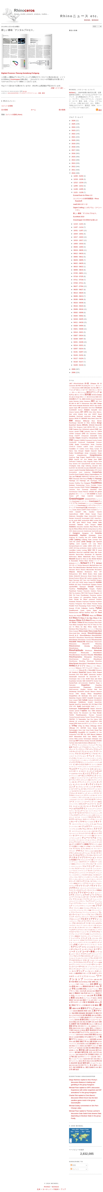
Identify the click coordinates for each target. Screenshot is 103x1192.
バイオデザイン (76, 875)
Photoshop (93, 595)
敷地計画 (89, 1061)
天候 (77, 1050)
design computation (91, 453)
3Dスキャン (93, 390)
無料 (95, 1065)
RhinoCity (98, 644)
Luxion (78, 550)
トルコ (73, 866)
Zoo (94, 743)
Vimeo (89, 728)
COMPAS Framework (85, 440)
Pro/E (76, 606)
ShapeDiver (85, 685)
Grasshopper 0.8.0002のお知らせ (85, 220)
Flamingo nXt (84, 480)
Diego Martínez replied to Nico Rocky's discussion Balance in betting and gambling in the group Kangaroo (83, 1082)
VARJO (99, 726)
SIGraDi (87, 691)
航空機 (85, 1015)
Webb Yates (87, 736)
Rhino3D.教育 (74, 635)
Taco (89, 710)
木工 (70, 1067)
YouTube (71, 743)
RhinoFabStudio (76, 650)
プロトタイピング (78, 923)
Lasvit (78, 544)
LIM (74, 548)
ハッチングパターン (90, 879)
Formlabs (93, 485)
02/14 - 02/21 (79, 345)
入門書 (71, 1056)
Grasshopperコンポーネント (80, 501)
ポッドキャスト (80, 927)
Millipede (72, 572)
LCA (90, 544)
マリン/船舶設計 (75, 936)
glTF (77, 496)
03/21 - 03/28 (79, 329)
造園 (74, 1041)
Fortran (100, 485)
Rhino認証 (92, 670)
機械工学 (71, 993)
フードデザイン (80, 901)
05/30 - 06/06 (79, 299)
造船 (77, 1041)
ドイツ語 (90, 859)
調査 (100, 1048)
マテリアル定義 (84, 934)
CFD (83, 433)
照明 (79, 1026)
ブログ (93, 914)
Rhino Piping (79, 629)
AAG (100, 397)
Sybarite (71, 710)
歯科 (89, 1022)
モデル (84, 947)
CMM (100, 438)
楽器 (77, 989)
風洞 (93, 1061)
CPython (79, 446)
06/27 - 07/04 (79, 286)
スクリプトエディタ (77, 831)
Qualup (89, 610)
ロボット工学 (86, 973)
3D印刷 (87, 394)
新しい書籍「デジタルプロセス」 (18, 30)
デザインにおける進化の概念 (93, 851)
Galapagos (94, 487)
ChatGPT (77, 435)
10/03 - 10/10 (79, 244)
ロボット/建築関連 (75, 973)
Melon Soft (98, 565)
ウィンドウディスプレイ (80, 766)
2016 (74, 153)
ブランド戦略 (87, 910)
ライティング (86, 954)
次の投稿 (4, 110)
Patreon (99, 591)
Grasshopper (15, 79)
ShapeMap (98, 685)
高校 (95, 1015)
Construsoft (81, 442)
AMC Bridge (97, 403)
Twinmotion (82, 719)
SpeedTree (78, 704)
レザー (96, 966)
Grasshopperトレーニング (86, 503)
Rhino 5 (76, 618)
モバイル (96, 947)
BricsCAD (98, 425)
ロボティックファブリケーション (82, 976)
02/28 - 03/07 (79, 339)
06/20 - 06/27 (79, 289)
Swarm (92, 708)
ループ (71, 964)
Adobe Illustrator (74, 401)
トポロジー (93, 862)
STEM (100, 704)
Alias (91, 403)
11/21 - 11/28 (79, 192)
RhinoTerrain (73, 663)
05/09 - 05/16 (79, 309)
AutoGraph (80, 416)
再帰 (97, 1017)
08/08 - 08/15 (79, 270)
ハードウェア (90, 872)
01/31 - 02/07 (79, 352)
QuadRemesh (73, 610)
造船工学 (83, 1041)
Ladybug (77, 539)
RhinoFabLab (97, 648)
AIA (72, 403)
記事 (91, 995)
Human (71, 518)
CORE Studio (74, 444)
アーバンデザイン (83, 745)
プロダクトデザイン (89, 919)
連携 (73, 1069)
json (100, 531)
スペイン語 (89, 833)
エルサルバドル (76, 773)
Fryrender (77, 487)
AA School (92, 397)
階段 (89, 986)
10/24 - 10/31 (79, 234)
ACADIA (87, 399)
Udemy (96, 719)
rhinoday (87, 646)
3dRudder (87, 388)
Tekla (70, 713)
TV (77, 719)
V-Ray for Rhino (83, 726)
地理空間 (79, 1048)
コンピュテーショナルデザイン (85, 807)
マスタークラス (74, 932)
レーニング (91, 966)
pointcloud (92, 599)
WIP (77, 741)
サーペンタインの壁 (89, 815)
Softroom (90, 700)
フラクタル (86, 908)
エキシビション (96, 769)
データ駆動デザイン (87, 844)
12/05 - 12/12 (79, 186)
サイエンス (98, 815)
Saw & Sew (81, 679)
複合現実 (74, 1063)
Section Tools (98, 681)
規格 (88, 995)
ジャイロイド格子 (76, 826)
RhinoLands (85, 652)
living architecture (81, 548)
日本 (85, 1054)
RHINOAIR (98, 637)
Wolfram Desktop (84, 740)
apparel (71, 407)
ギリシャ (90, 793)
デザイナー (72, 851)
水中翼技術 (82, 1030)
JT (70, 533)
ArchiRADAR (73, 410)
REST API (94, 612)
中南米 (56, 1189)
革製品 (97, 986)
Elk (76, 468)
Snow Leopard (73, 700)
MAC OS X (92, 550)
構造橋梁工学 (90, 1013)
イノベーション (80, 756)
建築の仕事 (76, 1008)
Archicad (98, 408)
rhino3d (83, 633)
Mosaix (100, 576)
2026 (74, 121)
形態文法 (97, 1002)
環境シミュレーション (90, 989)
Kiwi (86, 537)
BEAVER (84, 418)
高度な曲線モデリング (88, 1017)
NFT (70, 582)
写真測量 (83, 1024)
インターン (93, 758)
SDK (84, 681)
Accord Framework (96, 399)
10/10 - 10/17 (79, 240)
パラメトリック (82, 885)
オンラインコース (79, 784)
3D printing (84, 385)
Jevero (74, 531)
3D (98, 383)
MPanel (82, 578)
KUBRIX (94, 537)
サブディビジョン (75, 819)
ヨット (78, 954)
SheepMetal (98, 687)
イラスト (98, 756)
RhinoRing (82, 661)
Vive (100, 732)
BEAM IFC (77, 418)
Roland (99, 672)
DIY (82, 459)
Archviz (80, 410)
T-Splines (83, 711)
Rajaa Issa (97, 610)
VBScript (72, 728)
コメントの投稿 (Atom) (13, 114)
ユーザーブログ (87, 949)
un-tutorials (81, 721)
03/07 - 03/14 (79, 335)
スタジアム (98, 831)
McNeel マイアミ (95, 561)
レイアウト (77, 964)
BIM (71, 421)
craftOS (86, 446)
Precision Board (97, 603)
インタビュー (85, 760)
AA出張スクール (75, 399)
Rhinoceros (72, 644)
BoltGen (93, 423)
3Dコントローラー (82, 390)
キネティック (82, 793)
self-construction (83, 683)
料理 (97, 1067)
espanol (71, 470)
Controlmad (90, 442)
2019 (74, 143)
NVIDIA (71, 584)
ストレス (82, 833)
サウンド (71, 817)
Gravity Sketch (76, 509)
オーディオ (87, 778)
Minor (95, 572)
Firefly (90, 479)
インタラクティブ (95, 760)
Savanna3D (73, 676)
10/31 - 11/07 (79, 230)
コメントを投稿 (7, 106)
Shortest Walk (92, 689)
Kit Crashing (80, 537)
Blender (99, 421)
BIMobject (78, 421)
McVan (80, 565)
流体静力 (92, 1067)
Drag (84, 461)
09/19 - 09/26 (79, 250)
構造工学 (99, 1013)
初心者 (100, 1024)
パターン (81, 877)
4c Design (77, 397)
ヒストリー (98, 892)
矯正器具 (76, 1000)
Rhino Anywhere (89, 622)
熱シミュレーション (76, 1058)
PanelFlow (72, 589)
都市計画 (84, 1052)
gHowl (100, 491)
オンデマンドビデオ (90, 782)
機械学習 (98, 991)
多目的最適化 (81, 1043)
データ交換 (73, 846)
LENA (94, 546)
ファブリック (87, 899)
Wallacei (99, 734)
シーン (98, 819)
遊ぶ (84, 1067)
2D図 (86, 383)
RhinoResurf (98, 659)
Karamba (98, 533)
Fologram (87, 483)
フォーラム (98, 901)
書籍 (43, 93)
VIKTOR (83, 728)
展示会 (82, 1050)
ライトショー (95, 954)
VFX (77, 728)
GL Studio (99, 494)
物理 (84, 1063)
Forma (88, 485)
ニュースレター (97, 868)
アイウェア (92, 745)
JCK (70, 531)
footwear (72, 485)
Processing (82, 606)
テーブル (92, 846)
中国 (84, 1048)
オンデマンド (79, 782)
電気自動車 (92, 1050)
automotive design (90, 416)
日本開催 (91, 1054)
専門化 (86, 1037)
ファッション (78, 899)
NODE (81, 582)
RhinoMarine (97, 652)
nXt (76, 584)
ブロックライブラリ (84, 921)
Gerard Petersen (83, 491)
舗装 (70, 1065)
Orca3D (91, 587)
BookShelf (72, 425)
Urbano (79, 723)
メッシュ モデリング (79, 942)
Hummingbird (86, 518)
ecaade (93, 463)
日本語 (96, 1054)
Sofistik (85, 700)
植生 (79, 1028)
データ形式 (98, 844)
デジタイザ (94, 853)
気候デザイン (91, 993)
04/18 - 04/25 (79, 319)
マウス (100, 929)
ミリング (84, 938)
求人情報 (98, 995)
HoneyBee (79, 516)
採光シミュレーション (93, 1020)
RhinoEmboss (73, 648)
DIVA (71, 459)
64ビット (83, 397)
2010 (74, 173)
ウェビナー (74, 769)
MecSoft (92, 565)
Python (99, 608)
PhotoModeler (85, 595)
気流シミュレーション (79, 995)
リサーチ (86, 960)
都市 (97, 1050)
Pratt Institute (87, 603)
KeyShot (83, 535)
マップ (89, 932)
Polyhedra (92, 601)
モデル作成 (90, 947)
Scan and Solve (96, 679)
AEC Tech (99, 401)
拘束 (73, 1013)
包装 (73, 1065)
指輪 (84, 1022)
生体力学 (92, 1032)
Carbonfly (87, 431)
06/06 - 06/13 (79, 296)
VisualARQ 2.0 (83, 732)
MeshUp (95, 567)
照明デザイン (84, 1026)
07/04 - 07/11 (79, 283)
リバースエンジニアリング (83, 962)
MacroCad (80, 552)
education (95, 466)
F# (101, 474)
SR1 (90, 704)
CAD (70, 429)
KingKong (72, 537)
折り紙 (74, 1037)
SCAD (88, 679)
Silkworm (93, 691)
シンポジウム (81, 829)
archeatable (84, 407)
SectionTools (73, 683)
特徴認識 (81, 1054)
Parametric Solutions (89, 591)
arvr (89, 414)
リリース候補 (98, 962)
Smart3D (90, 698)
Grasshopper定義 (82, 507)
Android (79, 405)
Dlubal (90, 459)
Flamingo (98, 479)
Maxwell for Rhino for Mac (83, 559)
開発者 (85, 986)
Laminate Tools (97, 539)
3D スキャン (91, 385)
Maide (92, 552)
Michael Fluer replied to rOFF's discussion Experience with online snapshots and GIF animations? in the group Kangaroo (85, 1090)
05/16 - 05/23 (79, 306)
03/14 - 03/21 (79, 332)
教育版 (77, 998)
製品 (97, 1034)
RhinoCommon (74, 646)
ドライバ (78, 864)
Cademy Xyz (77, 429)
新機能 (87, 1028)
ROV (77, 674)
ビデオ (71, 895)
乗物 (70, 1028)
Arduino (87, 410)
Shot (100, 689)
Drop (70, 463)
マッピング (83, 932)
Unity (87, 721)
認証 (76, 1056)
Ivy (97, 529)
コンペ (71, 813)
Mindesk (80, 572)
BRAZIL (85, 425)
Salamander (92, 674)
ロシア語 (87, 971)
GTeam (88, 509)
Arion (100, 410)
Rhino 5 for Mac (86, 618)
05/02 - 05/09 (79, 312)
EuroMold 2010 (78, 217)
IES (70, 522)
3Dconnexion (76, 388)
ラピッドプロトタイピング (83, 956)
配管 (89, 1058)
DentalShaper (78, 453)
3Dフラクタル (82, 392)
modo (100, 574)
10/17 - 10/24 (79, 237)
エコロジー (82, 771)
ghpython (72, 494)
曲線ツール (86, 1000)
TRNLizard (98, 717)
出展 (95, 1024)
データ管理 (76, 844)
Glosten (71, 496)
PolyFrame (85, 601)
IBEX (91, 520)
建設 (96, 1005)
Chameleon (93, 433)
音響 (93, 982)
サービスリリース (81, 813)
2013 (74, 163)
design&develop (82, 455)
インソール (86, 758)
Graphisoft (99, 496)
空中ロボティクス (77, 1002)
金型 (92, 1000)
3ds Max (93, 388)
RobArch (75, 672)
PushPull (91, 608)
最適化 (82, 1020)
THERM (71, 715)
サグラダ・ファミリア (81, 817)
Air (75, 403)
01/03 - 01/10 (79, 365)
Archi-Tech (92, 407)
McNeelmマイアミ (74, 563)
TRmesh (92, 717)
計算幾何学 (87, 1005)
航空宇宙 (79, 1015)
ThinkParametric (81, 715)
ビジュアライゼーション (82, 892)
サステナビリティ (95, 817)
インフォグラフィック (90, 762)
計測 (92, 1005)
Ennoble (86, 468)
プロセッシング (74, 919)
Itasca (94, 529)
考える (71, 1015)
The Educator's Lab (85, 713)
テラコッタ (84, 859)
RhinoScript (90, 661)
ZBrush (90, 743)
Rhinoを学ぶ (83, 670)
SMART (84, 698)
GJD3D (92, 494)
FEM (81, 478)
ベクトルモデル (96, 923)
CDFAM (71, 433)
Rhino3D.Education (95, 633)
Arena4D (94, 410)
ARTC (86, 412)
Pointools (72, 601)
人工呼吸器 (96, 1028)
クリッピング (94, 797)
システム (86, 824)
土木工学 (95, 1052)
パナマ (98, 879)
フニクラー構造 (90, 905)
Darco (71, 451)
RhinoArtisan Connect (84, 639)
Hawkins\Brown (73, 514)
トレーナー (78, 866)
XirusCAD (92, 740)
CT (78, 448)
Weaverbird (78, 736)
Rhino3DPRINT (97, 635)
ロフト (93, 971)
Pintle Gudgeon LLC (75, 597)
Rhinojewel (72, 652)
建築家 (75, 1011)
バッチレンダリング (78, 879)
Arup (85, 414)
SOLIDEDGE (98, 700)
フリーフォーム (76, 912)
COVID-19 (72, 446)
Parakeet (79, 591)
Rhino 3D (93, 615)
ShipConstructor (74, 689)
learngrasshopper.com (75, 546)
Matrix (80, 556)
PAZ (70, 593)
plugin (100, 597)
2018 (74, 147)
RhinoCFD (86, 644)
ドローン (98, 866)
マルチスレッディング (87, 936)
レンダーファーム (92, 969)
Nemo (100, 578)
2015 (74, 157)
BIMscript (86, 421)
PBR (82, 593)
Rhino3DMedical (85, 635)
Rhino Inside (92, 627)
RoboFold (82, 672)
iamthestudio (85, 520)
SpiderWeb (85, 704)
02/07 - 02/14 (79, 349)
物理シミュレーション (94, 1063)
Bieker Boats (95, 418)
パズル (75, 877)
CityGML (72, 438)
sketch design (97, 696)
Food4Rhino (96, 483)
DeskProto (72, 457)
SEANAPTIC (89, 681)
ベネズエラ (72, 925)
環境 (81, 989)
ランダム (78, 958)
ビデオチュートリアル (91, 895)
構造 (77, 1013)
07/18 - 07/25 (79, 276)
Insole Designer (90, 524)
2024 (74, 127)
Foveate (71, 487)
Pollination (79, 601)
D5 (101, 448)
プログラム (78, 916)
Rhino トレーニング (89, 629)
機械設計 (78, 993)
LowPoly (94, 548)
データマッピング (91, 842)
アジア (63, 1189)
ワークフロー (89, 979)
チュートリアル (89, 838)
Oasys (79, 584)
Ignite (78, 522)
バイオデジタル (86, 875)
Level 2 (99, 546)
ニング (85, 870)
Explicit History (84, 474)
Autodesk (72, 416)
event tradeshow (84, 472)
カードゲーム (76, 789)
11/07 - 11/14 (79, 227)
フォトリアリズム (75, 903)
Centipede (78, 433)
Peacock (90, 593)
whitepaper (95, 738)
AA (88, 397)
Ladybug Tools (86, 539)
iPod (100, 526)
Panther (99, 589)
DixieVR (76, 459)
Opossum (83, 586)
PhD (70, 595)
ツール (99, 838)
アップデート (80, 749)
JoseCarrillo (95, 531)
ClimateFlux (84, 438)
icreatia (96, 520)
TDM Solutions (97, 710)
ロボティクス (97, 973)
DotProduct (72, 461)
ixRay (100, 529)
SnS (80, 700)
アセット (94, 747)
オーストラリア (79, 778)
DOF (100, 459)
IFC (74, 522)
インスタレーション (76, 758)
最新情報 (77, 1019)
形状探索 (91, 1002)
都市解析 (78, 1052)
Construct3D (72, 442)
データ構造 (80, 846)
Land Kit (72, 541)
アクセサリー (86, 747)
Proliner (94, 606)
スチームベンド (73, 833)
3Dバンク (75, 392)
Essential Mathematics (86, 470)
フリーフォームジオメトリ (90, 912)
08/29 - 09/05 (79, 260)
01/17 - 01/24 (79, 358)
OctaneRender (86, 584)
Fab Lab (72, 476)
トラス (83, 864)
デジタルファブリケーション (28, 93)
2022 (74, 134)
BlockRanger (73, 423)
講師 (92, 1015)
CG (87, 433)
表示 (84, 1061)
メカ (89, 938)
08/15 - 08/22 (79, 267)
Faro (100, 476)
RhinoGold (98, 650)
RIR (70, 672)
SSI (93, 704)
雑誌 (74, 1022)
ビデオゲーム (78, 895)
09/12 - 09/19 (79, 253)
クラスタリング (78, 795)
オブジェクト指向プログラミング (90, 780)
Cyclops (96, 448)
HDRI (82, 514)
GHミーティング (81, 494)
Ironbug (90, 529)
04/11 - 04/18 (79, 322)
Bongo (99, 423)
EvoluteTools (97, 472)
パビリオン (93, 881)
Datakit (87, 451)
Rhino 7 (75, 622)
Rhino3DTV (72, 637)
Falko (96, 476)
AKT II (79, 403)
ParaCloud (72, 591)
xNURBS (99, 740)
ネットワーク (81, 872)
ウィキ (71, 766)
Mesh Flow (72, 567)
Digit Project (80, 457)
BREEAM (91, 425)
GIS (88, 494)
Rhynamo (99, 670)
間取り (78, 991)
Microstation (98, 569)
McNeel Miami (83, 561)
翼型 (87, 1067)
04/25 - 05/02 (79, 316)
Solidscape (72, 702)
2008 (74, 372)
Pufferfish (84, 608)
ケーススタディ (91, 799)
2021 (74, 137)
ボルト (82, 929)
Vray (85, 734)
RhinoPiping (98, 657)
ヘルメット (79, 925)
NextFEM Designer (96, 580)
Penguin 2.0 (98, 593)
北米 (39, 1189)
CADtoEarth (85, 429)
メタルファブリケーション (89, 940)
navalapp (95, 578)
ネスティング (92, 870)
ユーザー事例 (88, 951)
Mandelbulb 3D (89, 554)
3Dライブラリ (79, 394)
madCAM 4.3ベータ (80, 204)
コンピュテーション (81, 811)
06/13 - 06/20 (79, 293)
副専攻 (97, 1061)
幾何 (93, 991)
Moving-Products (74, 578)
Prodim (89, 606)
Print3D (71, 606)
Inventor (86, 526)
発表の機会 (97, 1058)
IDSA (100, 520)
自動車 (73, 1024)
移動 (95, 979)
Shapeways (87, 687)
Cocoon (76, 440)
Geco (78, 489)
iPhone (95, 526)
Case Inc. (94, 431)
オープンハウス (74, 780)
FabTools (92, 476)
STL (74, 706)
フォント (84, 903)
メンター (81, 944)
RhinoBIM (72, 642)
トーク (96, 859)
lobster (89, 548)
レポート (84, 969)
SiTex (90, 696)
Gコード (99, 509)
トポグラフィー (84, 862)
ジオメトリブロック (78, 824)
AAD (97, 397)
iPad (91, 526)
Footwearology (80, 485)
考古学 (75, 1015)
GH (96, 491)
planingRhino (87, 597)
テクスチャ (77, 848)
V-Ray (74, 726)
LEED (90, 546)
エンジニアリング (90, 773)
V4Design (93, 726)
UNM (100, 721)
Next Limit (86, 580)
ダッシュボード (77, 838)
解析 (96, 984)
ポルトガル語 (88, 929)
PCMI (86, 593)
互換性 (89, 1011)
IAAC (79, 520)
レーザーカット (81, 967)
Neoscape (76, 580)
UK (76, 721)
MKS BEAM (83, 574)
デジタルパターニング (94, 855)
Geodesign (85, 489)
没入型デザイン (83, 1065)
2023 (74, 130)
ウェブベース (84, 769)
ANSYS (92, 405)
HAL (85, 512)
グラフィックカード (90, 795)
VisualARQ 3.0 (93, 732)
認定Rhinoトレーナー (84, 1056)
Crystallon (72, 448)
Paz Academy (76, 593)
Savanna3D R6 (83, 676)
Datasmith (94, 451)
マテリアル (96, 932)
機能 (82, 993)
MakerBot (72, 554)
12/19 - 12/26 (79, 179)
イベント (90, 756)
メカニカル (95, 938)
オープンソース (96, 778)
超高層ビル (72, 1050)
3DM (81, 388)
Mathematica (72, 556)
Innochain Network (76, 524)
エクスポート (73, 771)
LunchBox (72, 550)
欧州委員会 (84, 982)
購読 (99, 110)
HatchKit (99, 512)
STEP (70, 706)
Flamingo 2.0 (73, 480)
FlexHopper (94, 480)
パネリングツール (82, 881)
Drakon (96, 461)
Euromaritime (73, 472)
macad (100, 550)
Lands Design (86, 541)
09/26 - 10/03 (79, 247)
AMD (70, 405)
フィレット (96, 899)
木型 (100, 1065)
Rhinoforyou (88, 650)
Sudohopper (73, 708)
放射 (76, 1065)
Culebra (82, 448)
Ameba (75, 405)
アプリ (96, 751)
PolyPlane (99, 601)
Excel (77, 474)
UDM (100, 719)
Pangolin (91, 589)
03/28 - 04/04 (79, 326)
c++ (97, 427)
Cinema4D (93, 435)
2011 (74, 170)
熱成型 (85, 1058)
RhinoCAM (81, 642)
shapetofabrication (74, 687)
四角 (81, 1022)
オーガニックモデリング (87, 776)
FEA (70, 479)
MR (86, 578)
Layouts (84, 544)
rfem (75, 615)
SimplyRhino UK (75, 696)
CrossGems (98, 446)
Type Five (90, 719)
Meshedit (89, 567)
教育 (73, 998)
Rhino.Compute (73, 631)
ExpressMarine (94, 474)
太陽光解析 (92, 1043)
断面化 (82, 1046)
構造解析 (82, 1013)
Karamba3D (73, 535)
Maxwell (72, 559)
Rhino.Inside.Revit (95, 631)
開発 (73, 986)
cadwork (91, 429)
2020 (74, 140)
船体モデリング (94, 1037)
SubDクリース (96, 706)
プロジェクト (85, 916)
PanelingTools (82, 589)
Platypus (94, 597)
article (75, 414)
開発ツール (79, 986)
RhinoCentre (98, 641)
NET (81, 580)
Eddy (78, 466)
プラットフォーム (78, 910)
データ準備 (87, 846)
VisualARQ (73, 732)
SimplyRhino (97, 693)
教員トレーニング (86, 998)
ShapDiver (92, 683)
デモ (78, 859)
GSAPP (83, 509)
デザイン (80, 851)
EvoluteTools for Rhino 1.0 (82, 195)
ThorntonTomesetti (74, 717)
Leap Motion (97, 544)
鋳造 (87, 1048)
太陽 (86, 1043)
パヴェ (71, 877)
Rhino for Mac (81, 627)
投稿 (73, 1165)
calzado (76, 431)
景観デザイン (76, 1005)
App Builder (98, 405)
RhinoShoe (98, 661)
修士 (88, 1024)
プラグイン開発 (78, 908)
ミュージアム (75, 938)
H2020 (71, 512)
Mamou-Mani (80, 554)
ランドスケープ (85, 958)
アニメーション (87, 751)
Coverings (99, 444)
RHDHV (79, 615)
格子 (93, 986)
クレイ (83, 799)
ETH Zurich (98, 470)
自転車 (96, 1022)
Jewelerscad (87, 531)
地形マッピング (92, 1046)
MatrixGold (86, 556)
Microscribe (90, 569)
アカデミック (77, 747)
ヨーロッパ (47, 1189)
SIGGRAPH (80, 691)
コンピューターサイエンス (82, 806)
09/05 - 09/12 (79, 257)
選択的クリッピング (84, 1039)
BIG (100, 418)
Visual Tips (98, 730)
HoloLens (72, 516)
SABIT (86, 674)
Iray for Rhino (73, 529)
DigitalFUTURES (91, 457)
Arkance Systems (74, 412)
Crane (91, 446)
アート (74, 745)
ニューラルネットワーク (76, 870)
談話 (86, 1046)
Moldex (71, 576)
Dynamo (75, 463)
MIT (100, 572)
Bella (89, 418)
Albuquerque (85, 403)
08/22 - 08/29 (79, 263)
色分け (83, 1028)
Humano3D (78, 518)
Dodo (95, 459)
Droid (100, 461)
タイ (96, 835)
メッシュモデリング (92, 942)
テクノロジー (98, 848)
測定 (88, 1041)
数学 (87, 1030)
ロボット (98, 971)
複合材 (80, 1063)
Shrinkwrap (72, 691)
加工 (78, 984)
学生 (74, 989)
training (82, 717)
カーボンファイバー (88, 789)
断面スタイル (76, 1046)
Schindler (79, 681)
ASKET (94, 414)
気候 (85, 993)
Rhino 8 (81, 622)
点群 (87, 1050)
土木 (90, 1052)
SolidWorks (82, 702)
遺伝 (98, 979)
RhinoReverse (73, 661)
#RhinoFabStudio (78, 383)
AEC (93, 401)
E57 (79, 463)
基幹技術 (89, 991)
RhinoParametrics (75, 657)
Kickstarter (92, 535)
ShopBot (82, 689)
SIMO (77, 693)
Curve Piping (89, 448)
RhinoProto (86, 659)
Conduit (99, 440)
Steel (96, 704)
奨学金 (75, 1026)
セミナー (76, 835)
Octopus (94, 584)
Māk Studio (98, 552)
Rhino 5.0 (80, 620)
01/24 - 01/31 (79, 355)
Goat (83, 496)
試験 (86, 1022)
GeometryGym (73, 491)
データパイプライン (91, 840)
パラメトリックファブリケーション (90, 888)
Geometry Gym (96, 489)
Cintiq (100, 435)
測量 (91, 1041)
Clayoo (78, 438)
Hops (86, 516)
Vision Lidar (81, 730)
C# (94, 427)
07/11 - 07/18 (79, 280)
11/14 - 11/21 (79, 224)
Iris (86, 529)
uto (83, 723)
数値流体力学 (94, 1030)
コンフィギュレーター (95, 811)
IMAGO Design (86, 522)
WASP (71, 736)
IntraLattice (80, 526)
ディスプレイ (73, 840)
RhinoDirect (98, 646)
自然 (93, 1022)
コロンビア (82, 804)
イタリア (71, 756)
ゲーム (99, 799)
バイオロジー (97, 875)
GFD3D (91, 491)
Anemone (86, 405)
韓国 (81, 991)
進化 (91, 1028)
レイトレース (84, 964)
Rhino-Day (99, 629)
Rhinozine (99, 663)
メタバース (76, 940)
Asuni (100, 414)
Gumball (93, 509)
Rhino (85, 615)
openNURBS (73, 586)
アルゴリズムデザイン (83, 753)
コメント (75, 1169)
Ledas (85, 546)
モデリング (76, 947)
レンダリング (78, 971)
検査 (85, 1011)
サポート (86, 819)
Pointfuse (99, 599)
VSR (88, 734)
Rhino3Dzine (80, 637)
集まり (92, 1024)
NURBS (99, 582)
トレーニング (88, 866)
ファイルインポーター (82, 897)
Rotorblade (72, 674)
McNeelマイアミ (88, 563)
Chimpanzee (85, 435)
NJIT (77, 582)
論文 (77, 1069)
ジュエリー (87, 826)
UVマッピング (89, 723)
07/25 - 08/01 (79, 273)
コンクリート (91, 804)
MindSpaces (88, 572)
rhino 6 (88, 620)
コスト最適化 (98, 801)
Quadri (82, 610)
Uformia (71, 721)
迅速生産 (76, 1030)
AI (70, 403)
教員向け (95, 998)
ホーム (33, 110)
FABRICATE (85, 476)
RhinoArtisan (73, 639)
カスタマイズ (76, 791)
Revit (100, 612)
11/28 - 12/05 (79, 189)
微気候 (81, 1061)
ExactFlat (71, 474)
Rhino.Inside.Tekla (74, 633)
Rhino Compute (78, 624)
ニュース (89, 868)
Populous (71, 603)
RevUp (71, 615)
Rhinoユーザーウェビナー (85, 668)
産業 (78, 1022)
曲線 (81, 1000)
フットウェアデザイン (79, 905)
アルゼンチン (97, 753)
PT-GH (77, 608)
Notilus (86, 582)
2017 (74, 150)
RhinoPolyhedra (73, 659)
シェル (90, 821)
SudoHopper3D (83, 708)
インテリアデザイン (76, 762)
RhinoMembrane (74, 655)
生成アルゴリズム (82, 1032)
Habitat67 (78, 512)
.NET (70, 383)
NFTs (73, 582)
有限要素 (79, 1067)
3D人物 (71, 397)
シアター (92, 819)
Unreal (71, 723)
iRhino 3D (81, 529)
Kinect (100, 535)
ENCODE (81, 468)
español (76, 470)
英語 (79, 982)
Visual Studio (90, 730)
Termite (76, 713)
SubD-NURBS (86, 706)
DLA (85, 459)
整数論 (74, 1032)
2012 (74, 166)
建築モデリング (88, 1008)
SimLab (71, 693)
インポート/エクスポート (82, 764)
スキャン (89, 829)
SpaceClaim (98, 702)
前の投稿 (62, 110)
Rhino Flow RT (88, 624)
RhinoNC (90, 655)
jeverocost (80, 531)
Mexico (78, 569)
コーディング (88, 801)
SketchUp (72, 698)
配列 (92, 1058)
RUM (81, 674)
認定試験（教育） (96, 1056)
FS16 (82, 487)
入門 (100, 1054)
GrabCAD (90, 496)
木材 (74, 1067)
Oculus (99, 584)
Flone (100, 480)
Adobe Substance (85, 401)
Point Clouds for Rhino (78, 599)
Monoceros (84, 576)
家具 (92, 984)
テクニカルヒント (87, 848)
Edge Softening (86, 466)
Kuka (100, 537)
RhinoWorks (91, 663)
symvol (77, 710)
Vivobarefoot (72, 734)
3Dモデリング (92, 392)
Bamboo (71, 418)
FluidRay (77, 483)
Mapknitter (99, 554)
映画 (76, 982)
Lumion (99, 548)
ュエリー (73, 954)
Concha (94, 440)
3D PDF (78, 385)
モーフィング (88, 944)
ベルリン (85, 925)
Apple (76, 407)
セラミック (83, 835)
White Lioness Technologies (82, 738)
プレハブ (84, 914)
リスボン (92, 960)
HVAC (92, 518)
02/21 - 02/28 (79, 342)
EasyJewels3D (86, 463)
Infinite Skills (97, 522)
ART (81, 412)
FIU (93, 478)
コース (71, 802)
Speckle (71, 704)
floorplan (71, 483)
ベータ (88, 923)
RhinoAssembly (97, 639)
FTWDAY (87, 487)
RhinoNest (98, 655)
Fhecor (85, 478)
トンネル (71, 868)
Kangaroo (76, 533)
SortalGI (90, 702)
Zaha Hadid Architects (81, 743)
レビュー (79, 969)
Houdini (99, 516)
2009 (74, 369)
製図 (90, 1034)
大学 (100, 1043)
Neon (71, 580)
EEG (100, 466)
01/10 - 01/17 (79, 362)
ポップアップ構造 (91, 927)
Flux (82, 483)
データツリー (81, 840)
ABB (83, 399)
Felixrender (76, 478)
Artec (90, 412)
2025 (74, 124)
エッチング (91, 771)
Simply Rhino (86, 693)
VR (82, 734)
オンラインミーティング (84, 787)
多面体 (95, 1041)
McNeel (72, 93)
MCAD (94, 559)
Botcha (79, 425)
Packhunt (99, 586)
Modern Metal (92, 574)
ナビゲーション (80, 868)
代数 (97, 1043)
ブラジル (93, 908)
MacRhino (72, 552)
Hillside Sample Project (93, 514)
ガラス (96, 791)
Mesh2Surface (81, 567)
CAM (81, 431)
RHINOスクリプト (77, 666)
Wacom (93, 734)
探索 (70, 1046)
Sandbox (99, 674)
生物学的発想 (79, 1034)
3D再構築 (99, 394)
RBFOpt (81, 612)
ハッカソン (88, 877)
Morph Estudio (92, 576)
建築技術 (81, 1011)
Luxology (84, 550)
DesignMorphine (96, 455)
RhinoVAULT (83, 663)
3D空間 (94, 394)
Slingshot (79, 698)
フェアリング (90, 901)
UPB (75, 723)
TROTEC (72, 719)
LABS (71, 539)
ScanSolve (72, 681)
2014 (74, 160)
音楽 (89, 982)
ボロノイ (95, 929)
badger (99, 416)
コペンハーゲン (73, 804)
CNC (71, 440)
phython (99, 595)
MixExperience (73, 574)
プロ (88, 914)
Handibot (91, 512)
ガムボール (84, 791)
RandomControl (73, 612)
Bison (93, 421)
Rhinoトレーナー (91, 666)
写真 (78, 1024)
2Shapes (93, 383)
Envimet (99, 468)
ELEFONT (72, 468)
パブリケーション (89, 883)
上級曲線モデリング (96, 1026)
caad (100, 427)
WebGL (94, 736)
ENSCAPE (92, 468)
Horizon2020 (92, 516)
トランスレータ (91, 864)
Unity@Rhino (94, 721)
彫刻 (97, 1048)
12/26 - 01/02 (79, 176)
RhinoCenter (89, 641)
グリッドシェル (84, 797)
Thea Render (97, 713)
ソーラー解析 (90, 835)
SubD (79, 706)
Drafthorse (79, 461)
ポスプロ (71, 927)
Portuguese (78, 603)
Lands (78, 541)
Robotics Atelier (91, 672)
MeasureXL (86, 565)
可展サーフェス (85, 984)
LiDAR (71, 548)
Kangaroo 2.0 (87, 533)
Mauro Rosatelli (97, 556)
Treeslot (87, 717)
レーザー (92, 964)
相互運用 (93, 1039)
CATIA (99, 431)
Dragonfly (90, 461)
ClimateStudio (93, 438)
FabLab (78, 476)
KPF (89, 537)
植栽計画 (75, 1028)
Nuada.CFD (91, 582)
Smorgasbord (98, 698)
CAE (96, 429)
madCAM (86, 552)
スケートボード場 (89, 831)
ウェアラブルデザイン (95, 766)
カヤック (90, 791)
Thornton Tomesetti (95, 715)
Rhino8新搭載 (89, 637)
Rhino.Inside (83, 631)
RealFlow (87, 612)
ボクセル (99, 925)
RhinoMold (84, 655)
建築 (39, 93)
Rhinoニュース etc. (79, 16)
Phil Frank (76, 595)
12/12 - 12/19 (79, 182)
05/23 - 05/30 (79, 303)
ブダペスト (91, 903)
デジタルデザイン (79, 855)
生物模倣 (86, 1034)
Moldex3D (77, 576)
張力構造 (92, 1048)
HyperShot (98, 518)
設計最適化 (80, 1037)
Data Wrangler (79, 451)
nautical (89, 578)
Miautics (83, 569)
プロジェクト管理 (95, 916)
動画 (77, 1054)
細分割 (71, 1022)
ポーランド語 (92, 925)
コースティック (79, 801)
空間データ (97, 1000)
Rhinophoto (88, 657)
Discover (99, 457)
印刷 (72, 982)
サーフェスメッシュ (94, 813)
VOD (78, 734)
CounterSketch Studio (87, 444)
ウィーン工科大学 (97, 764)
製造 (94, 1034)
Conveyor (99, 442)
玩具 (84, 991)
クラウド (96, 793)
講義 (89, 1015)
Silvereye (99, 691)
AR (79, 408)
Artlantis (80, 414)
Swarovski (99, 708)
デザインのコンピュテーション (79, 853)
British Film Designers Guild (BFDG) (80, 427)
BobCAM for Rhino (84, 423)
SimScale (85, 696)
